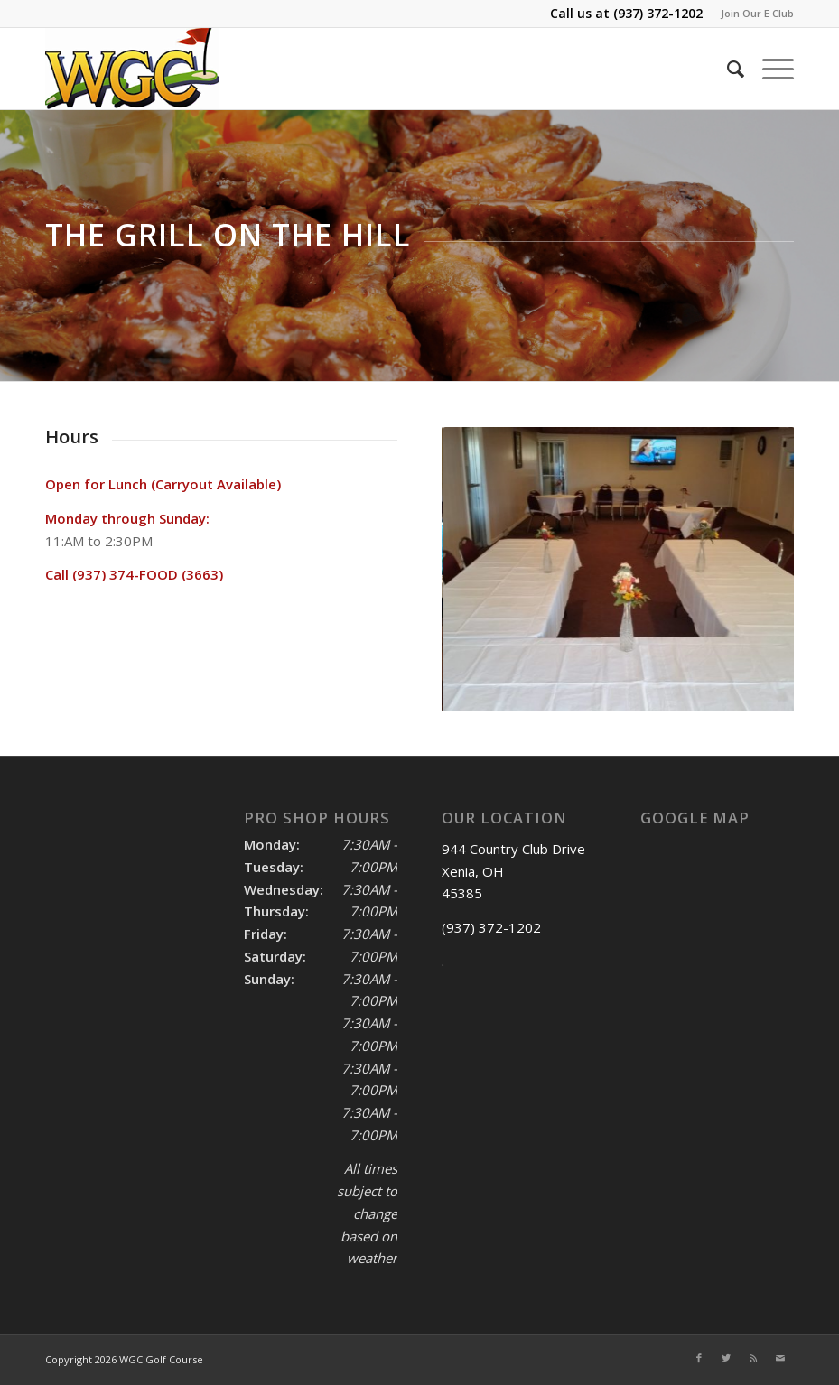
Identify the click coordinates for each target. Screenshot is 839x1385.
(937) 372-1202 (658, 13)
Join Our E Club (757, 13)
